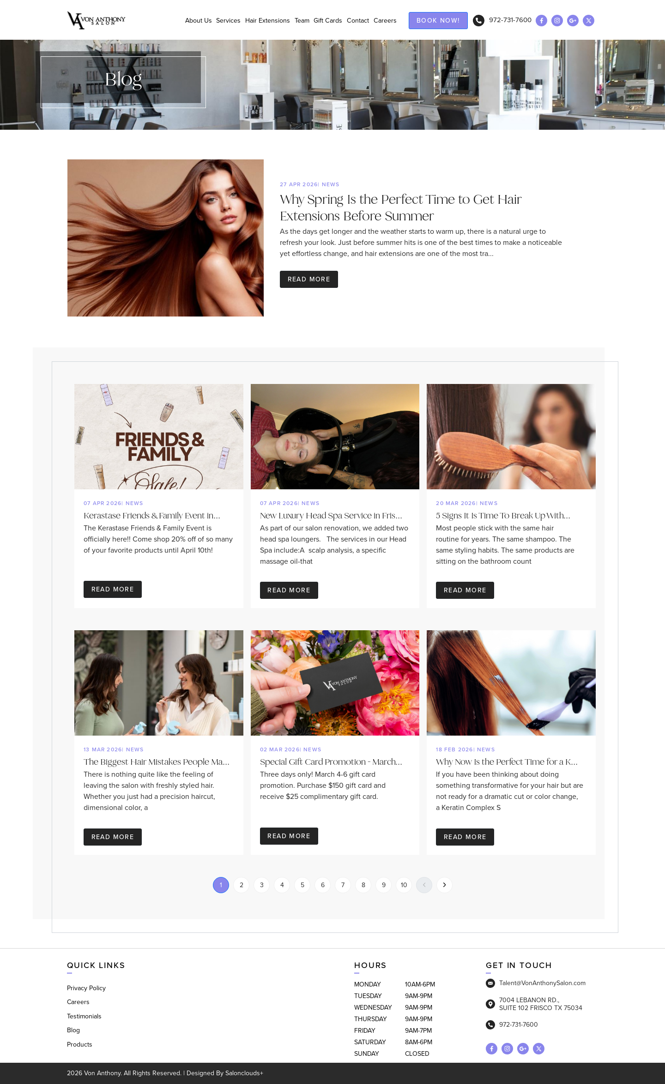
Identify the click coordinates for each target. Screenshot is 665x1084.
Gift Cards (325, 20)
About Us (186, 20)
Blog (73, 1030)
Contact (357, 20)
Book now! (438, 20)
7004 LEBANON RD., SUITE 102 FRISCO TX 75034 (534, 1004)
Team (297, 20)
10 (404, 885)
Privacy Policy (86, 988)
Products (79, 1044)
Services (219, 20)
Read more (309, 280)
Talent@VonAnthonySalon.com (536, 983)
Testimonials (84, 1016)
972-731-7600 (502, 20)
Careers (385, 20)
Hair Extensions (260, 20)
